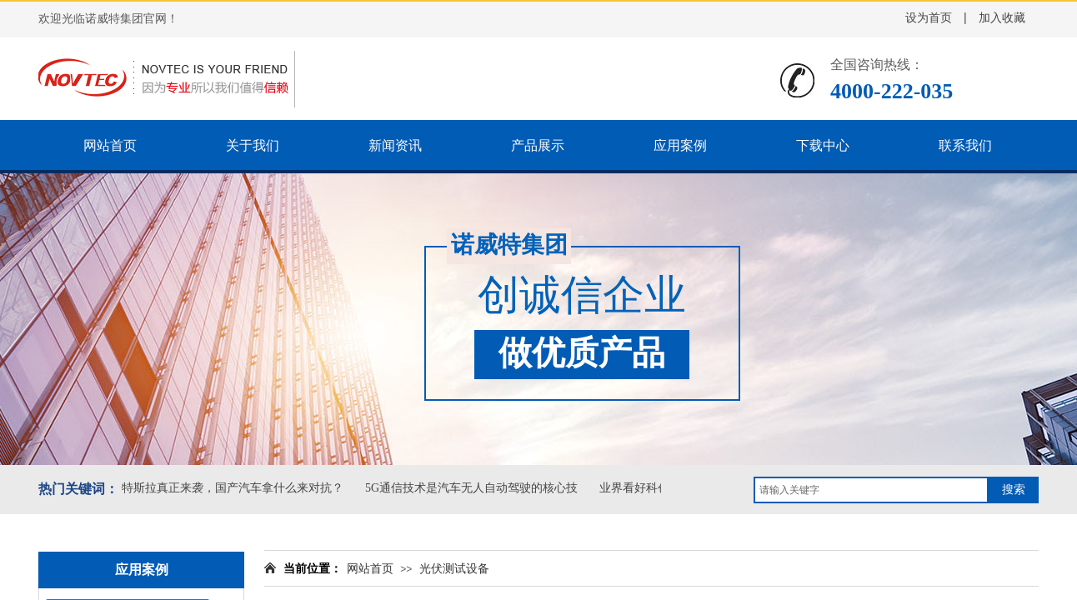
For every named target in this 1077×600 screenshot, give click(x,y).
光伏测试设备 (454, 568)
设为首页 (928, 18)
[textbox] (871, 490)
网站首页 (370, 568)
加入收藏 (1002, 18)
